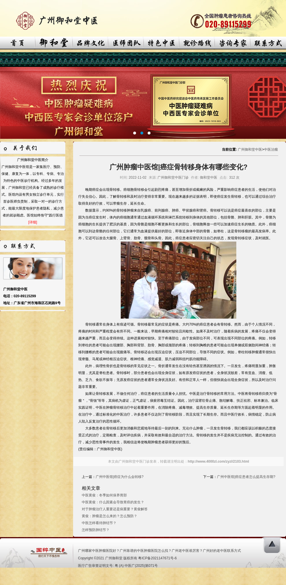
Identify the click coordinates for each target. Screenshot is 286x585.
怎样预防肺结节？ (95, 530)
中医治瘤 (271, 149)
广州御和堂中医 (250, 149)
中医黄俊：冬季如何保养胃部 (104, 495)
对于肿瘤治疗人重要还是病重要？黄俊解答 (115, 509)
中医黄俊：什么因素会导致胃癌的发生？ (113, 502)
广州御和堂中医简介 (32, 160)
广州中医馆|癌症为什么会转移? (120, 477)
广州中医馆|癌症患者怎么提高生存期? (246, 477)
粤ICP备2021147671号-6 (157, 558)
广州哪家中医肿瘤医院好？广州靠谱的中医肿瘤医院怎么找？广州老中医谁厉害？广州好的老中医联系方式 (159, 551)
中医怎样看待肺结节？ (99, 523)
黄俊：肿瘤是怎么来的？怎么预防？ (109, 516)
